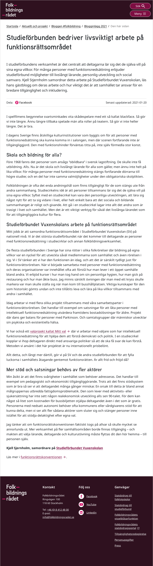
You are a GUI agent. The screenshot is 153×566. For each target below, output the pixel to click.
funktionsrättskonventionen (41, 457)
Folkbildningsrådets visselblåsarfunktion (126, 516)
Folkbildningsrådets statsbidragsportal (126, 526)
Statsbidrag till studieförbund (123, 507)
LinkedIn (91, 512)
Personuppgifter (124, 539)
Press (118, 545)
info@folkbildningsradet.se (58, 517)
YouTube (91, 504)
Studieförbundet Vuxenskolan (79, 448)
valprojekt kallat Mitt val (48, 331)
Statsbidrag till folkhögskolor (123, 497)
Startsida (12, 26)
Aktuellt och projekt (35, 26)
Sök (140, 6)
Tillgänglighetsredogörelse (130, 534)
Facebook (91, 496)
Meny (140, 14)
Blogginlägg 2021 (95, 26)
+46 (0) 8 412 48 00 (58, 509)
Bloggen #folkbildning (66, 26)
